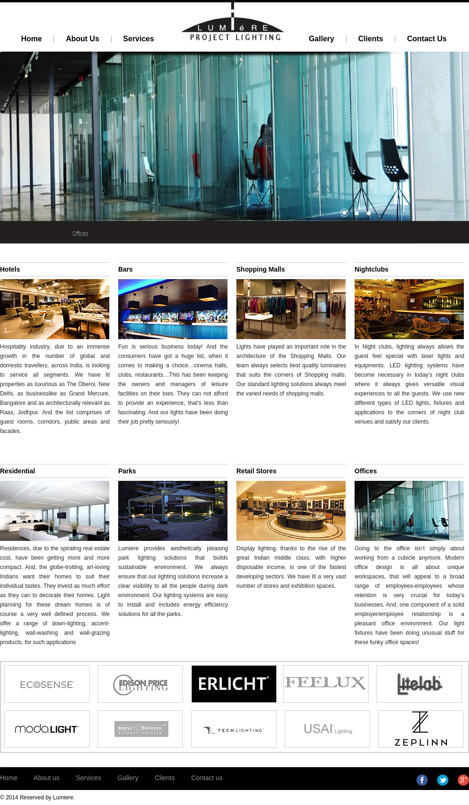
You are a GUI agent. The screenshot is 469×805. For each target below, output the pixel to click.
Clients (165, 778)
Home (8, 778)
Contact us (207, 778)
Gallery (128, 778)
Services (88, 778)
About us (47, 778)
